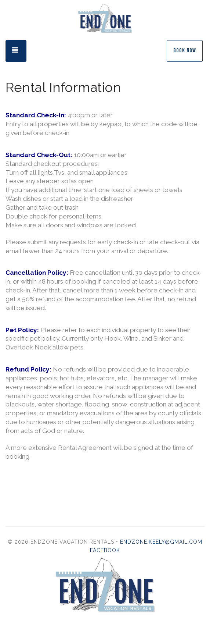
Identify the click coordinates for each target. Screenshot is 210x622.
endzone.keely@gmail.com (161, 542)
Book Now (184, 50)
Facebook (105, 550)
